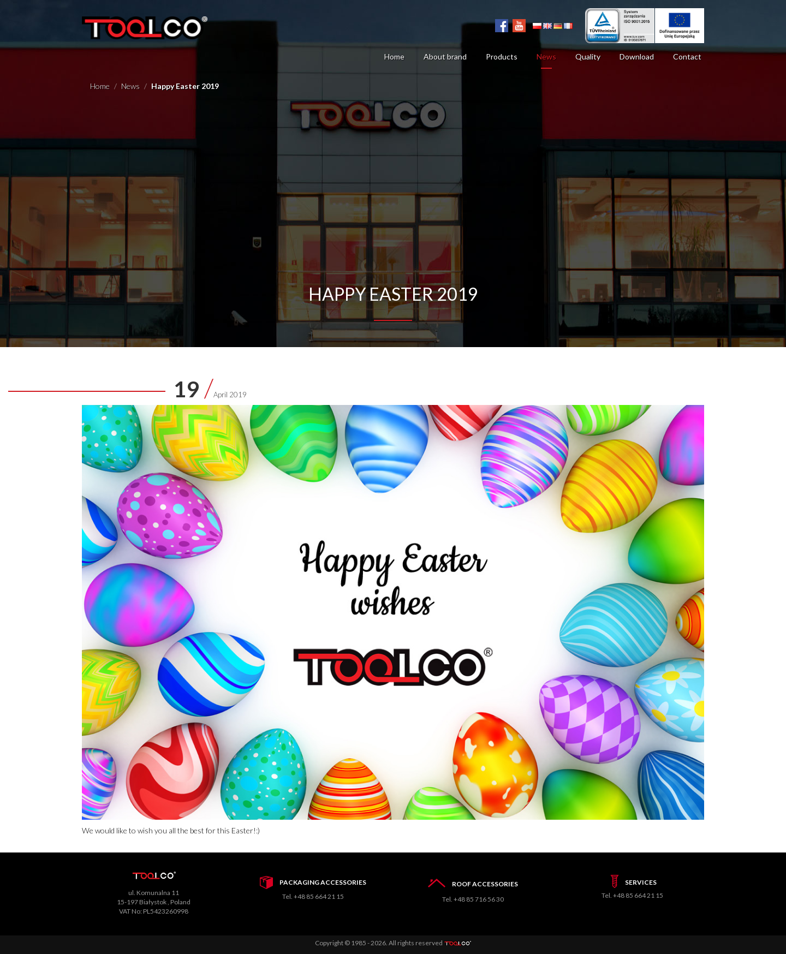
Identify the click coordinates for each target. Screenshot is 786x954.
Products (501, 56)
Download (637, 56)
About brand (445, 56)
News (546, 56)
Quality (587, 56)
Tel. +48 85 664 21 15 (313, 896)
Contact (687, 56)
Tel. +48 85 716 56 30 (473, 899)
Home (394, 56)
